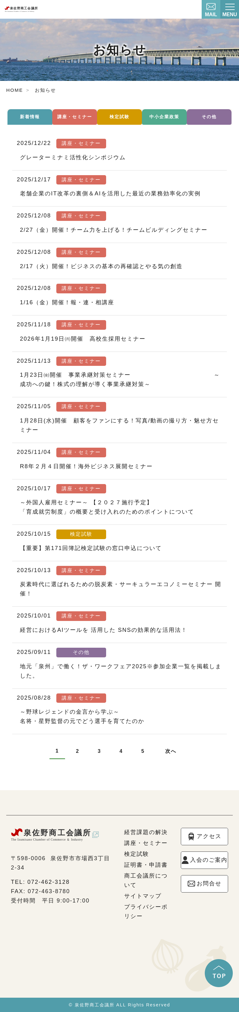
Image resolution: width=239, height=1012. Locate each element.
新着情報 (30, 116)
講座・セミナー (74, 116)
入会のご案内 (208, 860)
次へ (170, 751)
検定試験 (119, 116)
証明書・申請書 (146, 865)
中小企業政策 (164, 116)
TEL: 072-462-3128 (40, 882)
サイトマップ (143, 896)
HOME (14, 90)
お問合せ (209, 883)
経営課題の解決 (146, 832)
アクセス (209, 836)
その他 (209, 116)
